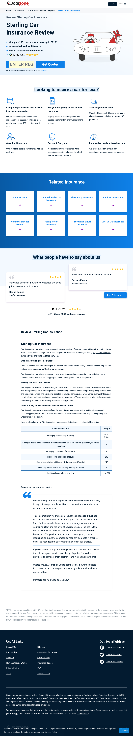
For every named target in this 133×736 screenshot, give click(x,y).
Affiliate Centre (43, 673)
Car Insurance (19, 10)
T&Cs (8, 673)
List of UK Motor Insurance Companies (41, 10)
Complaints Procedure (47, 652)
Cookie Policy (43, 657)
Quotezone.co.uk (41, 564)
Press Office (11, 652)
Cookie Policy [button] (51, 732)
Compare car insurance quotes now (51, 580)
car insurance (34, 349)
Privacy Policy (12, 668)
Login (113, 4)
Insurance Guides (45, 663)
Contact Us (11, 647)
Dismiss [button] (124, 731)
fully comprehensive (102, 352)
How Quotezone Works (16, 663)
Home (8, 10)
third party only (52, 356)
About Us (10, 657)
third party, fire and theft (31, 356)
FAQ (39, 668)
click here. (44, 70)
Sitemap (41, 647)
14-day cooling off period (74, 462)
